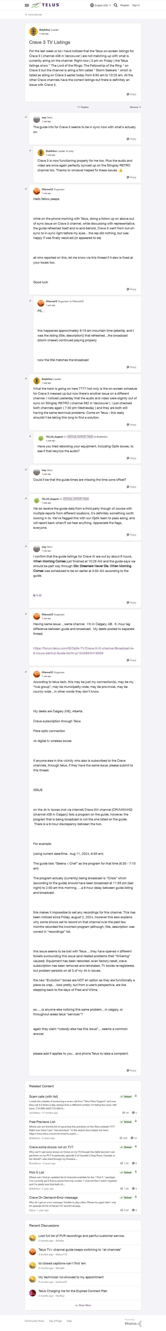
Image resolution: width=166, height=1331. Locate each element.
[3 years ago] (49, 1163)
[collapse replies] (26, 117)
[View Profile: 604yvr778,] (32, 1251)
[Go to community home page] (45, 5)
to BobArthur (101, 436)
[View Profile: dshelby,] (32, 1238)
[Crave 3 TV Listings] (46, 121)
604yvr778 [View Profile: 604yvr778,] (61, 1254)
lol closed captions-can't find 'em (62, 1263)
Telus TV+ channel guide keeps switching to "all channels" (80, 1249)
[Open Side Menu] (27, 5)
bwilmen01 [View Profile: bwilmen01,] (61, 1281)
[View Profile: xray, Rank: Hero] (36, 119)
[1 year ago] (47, 1188)
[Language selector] (100, 5)
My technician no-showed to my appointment (71, 1277)
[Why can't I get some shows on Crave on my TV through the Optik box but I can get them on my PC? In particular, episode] (73, 1155)
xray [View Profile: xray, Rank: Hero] (44, 117)
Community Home (34, 1320)
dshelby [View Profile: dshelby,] (60, 1240)
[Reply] (131, 94)
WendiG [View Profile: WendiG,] (60, 1268)
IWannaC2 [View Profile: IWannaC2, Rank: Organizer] (47, 189)
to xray (69, 151)
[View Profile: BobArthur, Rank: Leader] (33, 31)
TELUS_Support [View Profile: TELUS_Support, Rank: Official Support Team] (54, 436)
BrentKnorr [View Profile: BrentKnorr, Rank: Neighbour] (35, 1163)
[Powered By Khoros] (133, 1323)
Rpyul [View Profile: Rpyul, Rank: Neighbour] (32, 1210)
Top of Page (55, 1320)
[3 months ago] (46, 1240)
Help (69, 1320)
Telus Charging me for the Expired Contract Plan (73, 1291)
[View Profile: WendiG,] (32, 1265)
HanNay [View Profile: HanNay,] (60, 1295)
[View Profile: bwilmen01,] (32, 1279)
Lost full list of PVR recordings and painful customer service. (82, 1236)
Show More (83, 1305)
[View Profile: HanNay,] (32, 1293)
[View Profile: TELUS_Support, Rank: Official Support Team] (40, 438)
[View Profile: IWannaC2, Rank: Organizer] (36, 191)
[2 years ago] (48, 1138)
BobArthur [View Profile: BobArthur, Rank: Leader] (44, 29)
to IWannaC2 (77, 301)
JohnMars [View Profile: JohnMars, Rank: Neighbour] (34, 1112)
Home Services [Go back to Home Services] (33, 14)
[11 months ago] (49, 1112)
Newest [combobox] (135, 107)
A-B (38, 595)
